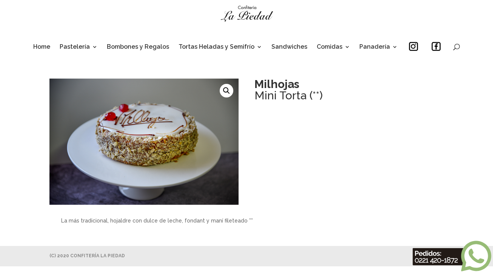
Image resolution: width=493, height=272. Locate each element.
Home (41, 47)
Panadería (374, 47)
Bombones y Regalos (138, 47)
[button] (226, 90)
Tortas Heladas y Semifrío (216, 47)
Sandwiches (289, 47)
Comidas (329, 47)
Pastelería (75, 47)
